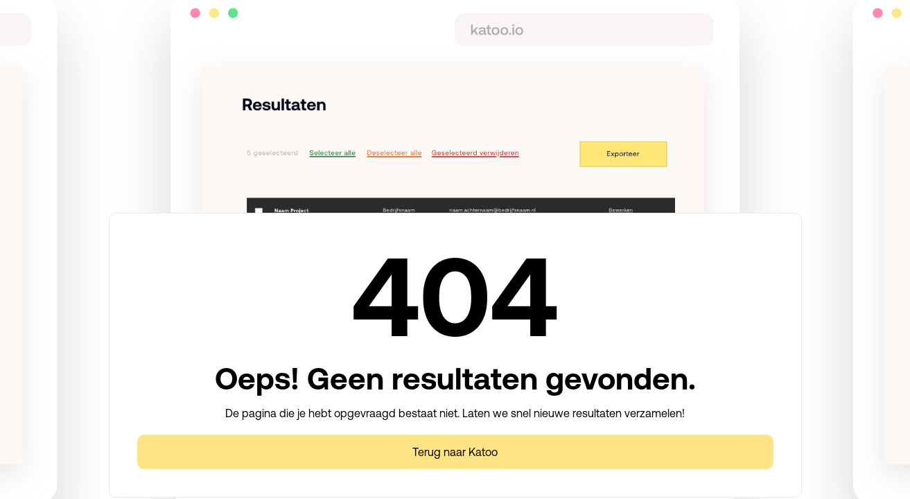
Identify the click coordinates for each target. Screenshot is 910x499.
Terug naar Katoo (455, 452)
